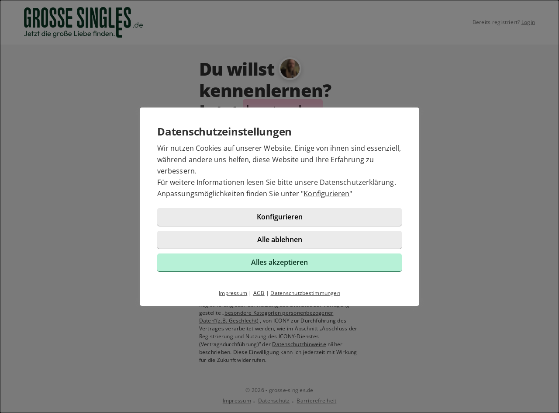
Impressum (233, 293)
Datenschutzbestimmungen (305, 293)
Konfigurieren (326, 193)
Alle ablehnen (279, 239)
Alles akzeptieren (279, 262)
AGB (259, 293)
